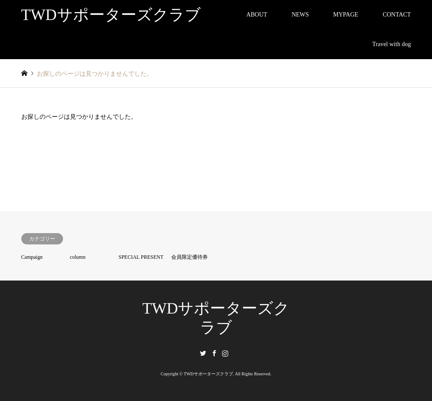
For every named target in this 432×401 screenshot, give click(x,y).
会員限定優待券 (189, 257)
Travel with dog (391, 44)
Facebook (214, 353)
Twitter (203, 353)
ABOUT (256, 14)
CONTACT (396, 14)
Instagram (225, 353)
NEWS (300, 14)
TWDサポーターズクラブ (208, 373)
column (78, 257)
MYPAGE (346, 14)
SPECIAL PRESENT (141, 257)
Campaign (32, 257)
